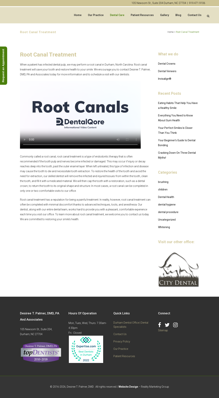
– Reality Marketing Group (144, 386)
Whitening (164, 227)
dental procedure (168, 212)
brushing (163, 181)
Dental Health (166, 197)
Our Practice (120, 348)
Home (171, 32)
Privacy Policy (121, 341)
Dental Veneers (167, 71)
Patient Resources (124, 356)
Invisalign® (164, 78)
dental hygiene (167, 204)
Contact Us (120, 334)
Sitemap (163, 330)
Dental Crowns (166, 63)
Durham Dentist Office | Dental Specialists (130, 324)
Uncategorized (167, 219)
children (163, 189)
